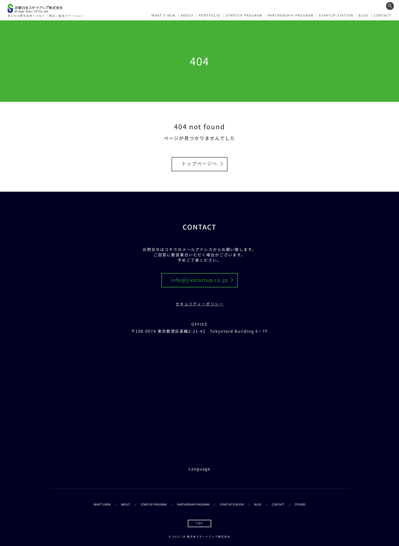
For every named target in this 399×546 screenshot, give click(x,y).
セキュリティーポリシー (200, 304)
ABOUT (187, 15)
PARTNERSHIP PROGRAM (291, 15)
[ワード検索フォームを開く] (390, 6)
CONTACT (382, 15)
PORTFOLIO (210, 15)
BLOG (364, 15)
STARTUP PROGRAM (244, 15)
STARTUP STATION (336, 15)
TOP (199, 523)
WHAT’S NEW (163, 15)
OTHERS (300, 504)
